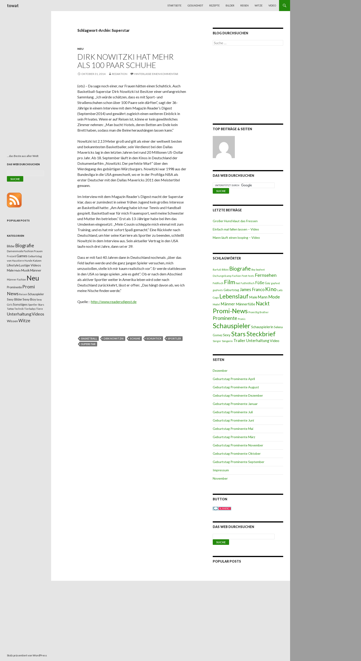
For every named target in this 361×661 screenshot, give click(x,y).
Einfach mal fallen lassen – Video (236, 229)
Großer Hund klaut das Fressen (235, 221)
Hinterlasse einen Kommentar (156, 74)
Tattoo (10, 308)
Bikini (225, 269)
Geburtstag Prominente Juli (233, 412)
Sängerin (227, 341)
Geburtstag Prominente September (238, 462)
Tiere (39, 308)
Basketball (89, 338)
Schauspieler (231, 326)
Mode (274, 296)
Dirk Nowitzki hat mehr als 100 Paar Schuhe (125, 61)
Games (22, 256)
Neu (80, 48)
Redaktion (119, 74)
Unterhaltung (257, 340)
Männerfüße (245, 304)
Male (253, 297)
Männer (228, 303)
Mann (263, 297)
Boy (253, 269)
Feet (244, 275)
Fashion (236, 275)
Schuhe (135, 338)
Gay (267, 283)
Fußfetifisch (248, 283)
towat (13, 5)
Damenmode (15, 251)
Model (216, 304)
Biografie (240, 268)
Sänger (217, 340)
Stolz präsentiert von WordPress (27, 655)
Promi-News (230, 311)
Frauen (38, 251)
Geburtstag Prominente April (234, 379)
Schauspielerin (262, 327)
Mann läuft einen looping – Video (236, 237)
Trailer (239, 340)
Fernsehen (266, 275)
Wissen (12, 321)
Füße (259, 282)
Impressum (221, 470)
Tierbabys (30, 308)
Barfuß (217, 269)
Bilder (230, 5)
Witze (258, 5)
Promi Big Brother (258, 312)
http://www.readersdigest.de (114, 301)
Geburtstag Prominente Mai (233, 429)
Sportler (174, 338)
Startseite (174, 5)
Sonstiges (20, 304)
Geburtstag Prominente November (238, 445)
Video (272, 5)
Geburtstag (231, 290)
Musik (25, 270)
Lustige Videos (30, 265)
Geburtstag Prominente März (234, 437)
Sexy (226, 335)
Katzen (37, 260)
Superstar (88, 343)
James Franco (252, 289)
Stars (238, 334)
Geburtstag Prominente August (236, 387)
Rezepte (214, 5)
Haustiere (18, 260)
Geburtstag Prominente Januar (235, 404)
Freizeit (11, 256)
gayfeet (275, 283)
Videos (38, 314)
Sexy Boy (29, 299)
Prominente (225, 318)
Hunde (28, 260)
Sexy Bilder (14, 299)
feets (251, 275)
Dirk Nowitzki (114, 338)
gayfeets (218, 290)
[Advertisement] (248, 85)
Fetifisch (218, 283)
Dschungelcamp (222, 275)
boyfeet (260, 269)
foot (238, 283)
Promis (241, 318)
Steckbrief (261, 334)
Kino (271, 289)
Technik (19, 308)
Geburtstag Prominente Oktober (237, 453)
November (220, 478)
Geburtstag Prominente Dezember (238, 395)
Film (229, 281)
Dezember (220, 370)
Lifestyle (13, 265)
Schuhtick (154, 338)
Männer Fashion (16, 279)
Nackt (263, 303)
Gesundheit (195, 5)
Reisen (244, 5)
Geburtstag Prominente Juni (233, 420)
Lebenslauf (233, 296)
